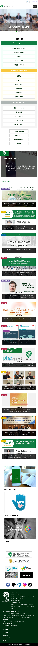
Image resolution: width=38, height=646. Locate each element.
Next (37, 20)
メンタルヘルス (19, 60)
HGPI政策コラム (19, 135)
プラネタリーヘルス (18, 124)
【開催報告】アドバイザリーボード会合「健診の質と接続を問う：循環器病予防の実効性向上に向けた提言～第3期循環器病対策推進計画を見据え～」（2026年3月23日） (19, 388)
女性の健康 (19, 112)
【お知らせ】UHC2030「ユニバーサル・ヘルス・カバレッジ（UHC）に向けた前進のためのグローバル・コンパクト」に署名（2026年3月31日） (19, 365)
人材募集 (5, 632)
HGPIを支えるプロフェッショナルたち (13, 617)
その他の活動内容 (19, 131)
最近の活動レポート (18, 139)
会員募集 (5, 629)
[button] (35, 6)
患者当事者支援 (19, 97)
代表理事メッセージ (20, 613)
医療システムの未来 (18, 108)
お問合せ (5, 635)
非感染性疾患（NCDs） (18, 48)
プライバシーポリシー (7, 638)
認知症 (19, 56)
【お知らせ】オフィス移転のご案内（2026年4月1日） (19, 249)
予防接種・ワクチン (18, 65)
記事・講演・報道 (19, 621)
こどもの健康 (19, 116)
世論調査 (19, 76)
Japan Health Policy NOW (10, 625)
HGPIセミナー (19, 80)
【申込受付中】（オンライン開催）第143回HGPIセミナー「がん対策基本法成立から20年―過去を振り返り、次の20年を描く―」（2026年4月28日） (19, 228)
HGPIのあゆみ (27, 617)
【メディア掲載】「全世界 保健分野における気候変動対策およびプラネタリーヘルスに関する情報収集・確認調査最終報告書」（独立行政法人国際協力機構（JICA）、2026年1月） (19, 297)
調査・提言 (7, 621)
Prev (1, 20)
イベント (12, 621)
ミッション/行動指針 (9, 613)
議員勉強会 (19, 92)
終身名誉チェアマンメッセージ (11, 615)
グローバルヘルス (19, 120)
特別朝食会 (19, 88)
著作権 (4, 640)
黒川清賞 (19, 143)
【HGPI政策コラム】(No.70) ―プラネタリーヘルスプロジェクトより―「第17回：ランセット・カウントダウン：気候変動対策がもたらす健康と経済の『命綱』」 (19, 205)
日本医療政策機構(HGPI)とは (11, 611)
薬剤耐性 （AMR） (19, 52)
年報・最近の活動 (29, 615)
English (34, 2)
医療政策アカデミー (18, 84)
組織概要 (22, 615)
